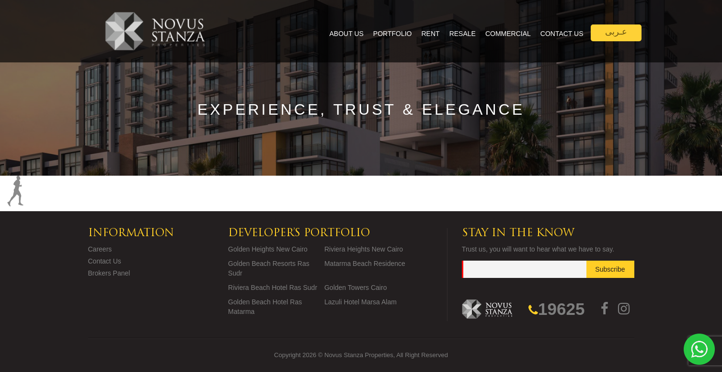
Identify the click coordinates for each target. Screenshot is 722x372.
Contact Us (562, 33)
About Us (347, 33)
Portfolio (392, 33)
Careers (100, 249)
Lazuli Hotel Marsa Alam (360, 302)
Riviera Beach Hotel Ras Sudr (272, 287)
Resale (462, 33)
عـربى (616, 31)
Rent (431, 33)
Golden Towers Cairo (355, 287)
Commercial (508, 33)
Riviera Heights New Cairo (363, 249)
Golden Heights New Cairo (268, 249)
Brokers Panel (109, 273)
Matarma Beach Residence (364, 263)
